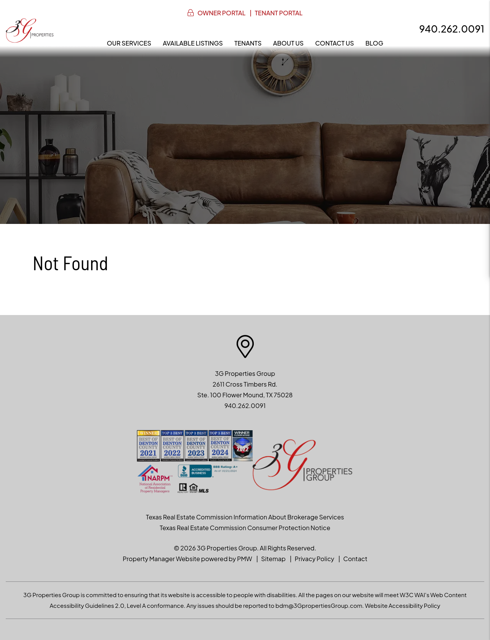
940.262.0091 (451, 29)
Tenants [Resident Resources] (247, 43)
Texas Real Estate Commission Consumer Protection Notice (245, 528)
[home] (30, 30)
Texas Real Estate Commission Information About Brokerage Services (245, 517)
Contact (355, 559)
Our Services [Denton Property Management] (129, 43)
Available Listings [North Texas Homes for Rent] (193, 43)
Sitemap (273, 559)
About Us (288, 43)
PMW (244, 559)
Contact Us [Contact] (334, 43)
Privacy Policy (314, 559)
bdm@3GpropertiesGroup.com (318, 605)
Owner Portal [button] (222, 13)
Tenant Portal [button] (278, 13)
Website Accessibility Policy (402, 605)
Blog (374, 43)
